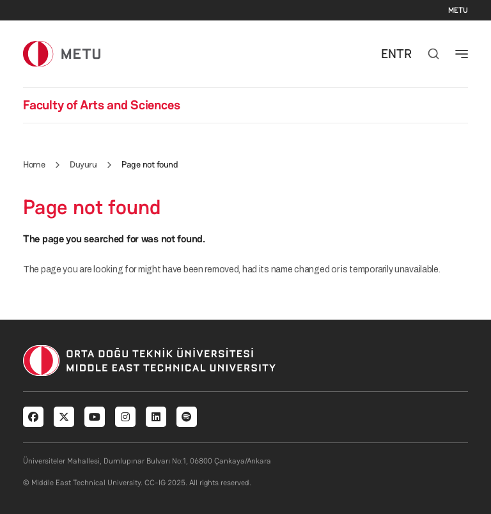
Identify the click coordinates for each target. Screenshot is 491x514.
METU (458, 10)
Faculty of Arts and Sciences (101, 105)
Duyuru (83, 164)
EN (388, 54)
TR (404, 54)
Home (34, 164)
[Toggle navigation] (461, 54)
